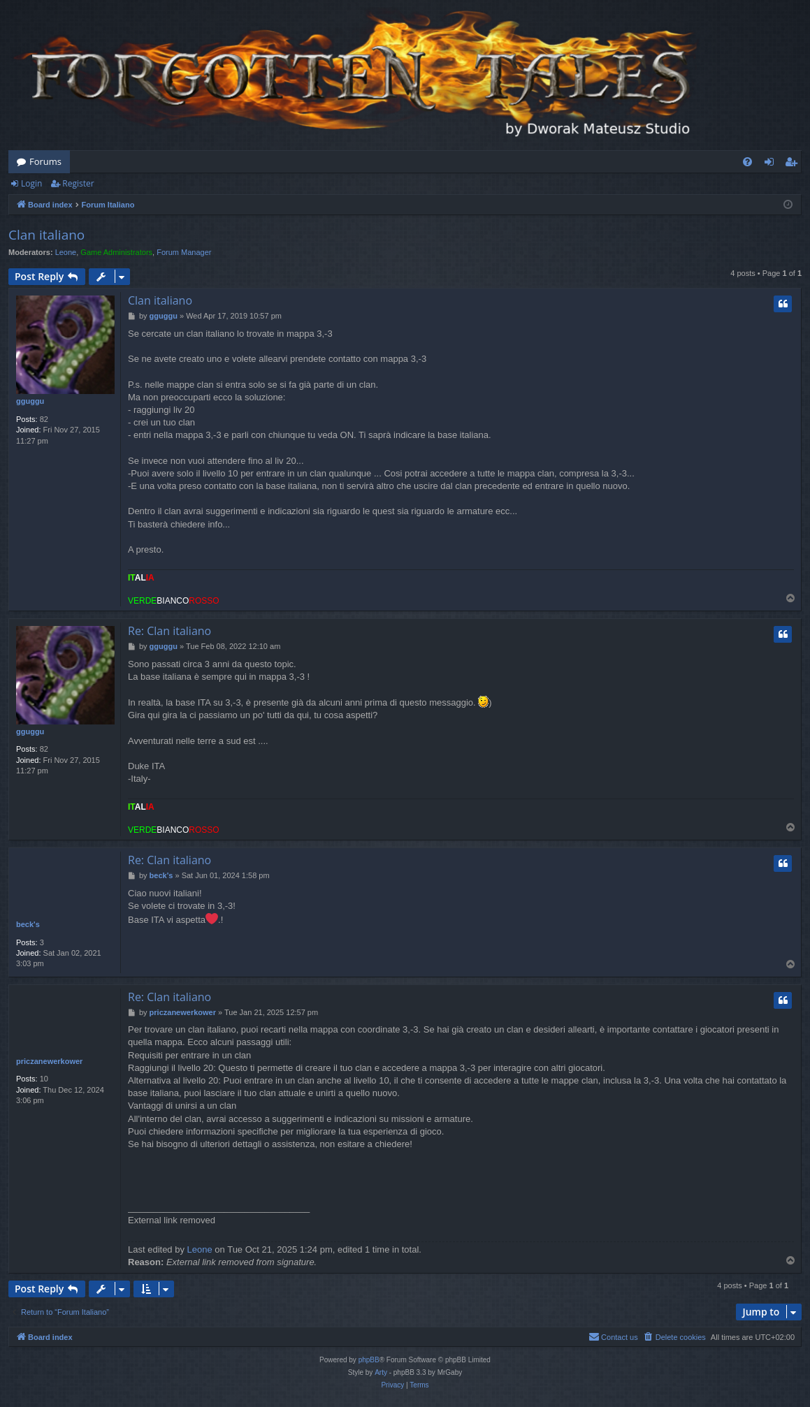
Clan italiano (46, 235)
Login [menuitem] (772, 164)
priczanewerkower (49, 1061)
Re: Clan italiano (169, 631)
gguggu (30, 401)
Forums (45, 161)
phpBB (369, 1360)
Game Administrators (116, 252)
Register (78, 183)
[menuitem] (747, 161)
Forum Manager (184, 252)
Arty (381, 1372)
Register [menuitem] (794, 164)
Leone (66, 252)
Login (31, 183)
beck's (28, 924)
